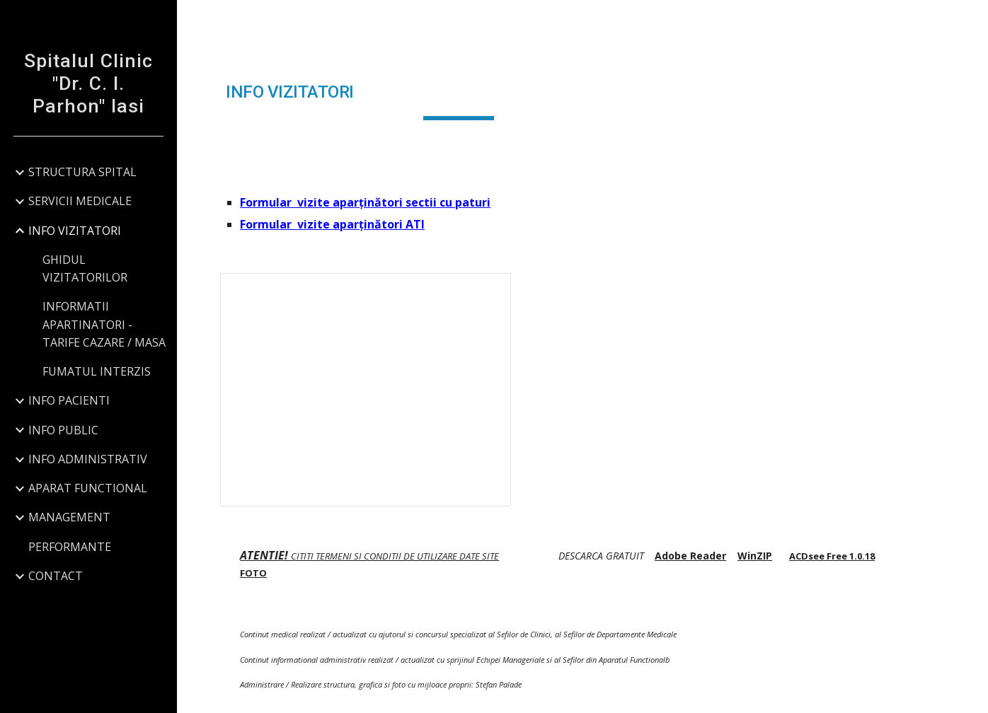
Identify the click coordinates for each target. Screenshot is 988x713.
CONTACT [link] (55, 576)
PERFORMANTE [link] (69, 547)
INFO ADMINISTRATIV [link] (87, 459)
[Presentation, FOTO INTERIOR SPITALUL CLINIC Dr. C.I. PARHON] (365, 389)
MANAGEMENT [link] (69, 517)
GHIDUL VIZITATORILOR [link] (84, 268)
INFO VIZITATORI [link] (74, 230)
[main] (458, 92)
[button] (971, 20)
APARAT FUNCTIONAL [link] (87, 488)
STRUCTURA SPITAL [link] (82, 172)
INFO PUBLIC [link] (63, 430)
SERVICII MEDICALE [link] (80, 201)
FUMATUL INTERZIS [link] (96, 371)
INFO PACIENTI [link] (69, 400)
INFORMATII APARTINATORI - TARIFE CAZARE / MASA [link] (104, 324)
